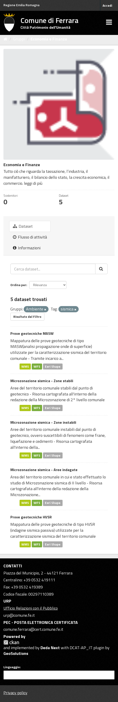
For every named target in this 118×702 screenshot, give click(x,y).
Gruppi (19, 39)
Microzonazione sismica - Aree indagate (44, 469)
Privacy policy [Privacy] (15, 693)
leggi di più (33, 183)
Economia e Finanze (49, 39)
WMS (25, 366)
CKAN (11, 642)
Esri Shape (52, 366)
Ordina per (18, 284)
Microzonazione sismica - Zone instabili (43, 422)
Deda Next (50, 648)
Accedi (107, 5)
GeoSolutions (15, 653)
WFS (37, 366)
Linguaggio (11, 667)
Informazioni (26, 248)
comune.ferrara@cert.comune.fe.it (33, 629)
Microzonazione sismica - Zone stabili (41, 381)
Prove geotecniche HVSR (31, 517)
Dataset (23, 226)
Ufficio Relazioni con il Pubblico (30, 608)
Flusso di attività (30, 237)
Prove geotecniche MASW (32, 333)
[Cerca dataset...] (52, 269)
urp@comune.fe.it (19, 615)
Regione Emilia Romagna (21, 5)
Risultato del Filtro (27, 316)
